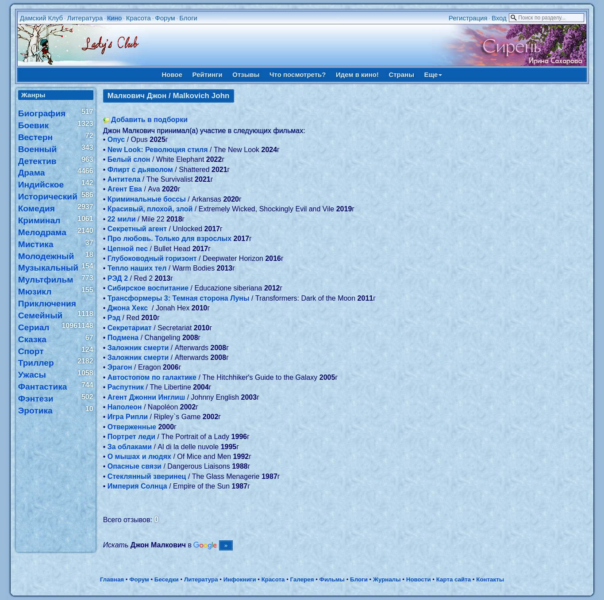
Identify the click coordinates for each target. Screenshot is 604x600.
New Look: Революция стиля (158, 149)
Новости (418, 579)
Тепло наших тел (137, 268)
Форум (165, 18)
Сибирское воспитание (148, 288)
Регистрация (468, 18)
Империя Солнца (137, 486)
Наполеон (125, 407)
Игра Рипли (128, 416)
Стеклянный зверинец (147, 476)
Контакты (490, 579)
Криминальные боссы (147, 199)
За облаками (130, 447)
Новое (172, 74)
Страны (401, 74)
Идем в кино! (357, 74)
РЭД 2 (118, 278)
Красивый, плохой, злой (150, 209)
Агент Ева (125, 189)
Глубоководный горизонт (152, 258)
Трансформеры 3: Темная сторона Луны (179, 298)
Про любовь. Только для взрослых (169, 238)
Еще (433, 74)
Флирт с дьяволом (140, 169)
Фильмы (332, 579)
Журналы (387, 579)
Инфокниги (239, 579)
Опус (116, 139)
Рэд (114, 317)
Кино (114, 18)
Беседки (166, 579)
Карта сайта (453, 579)
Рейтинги (207, 74)
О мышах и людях (139, 456)
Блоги (188, 18)
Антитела (124, 179)
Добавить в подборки (149, 119)
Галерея (302, 579)
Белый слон (129, 159)
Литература (85, 18)
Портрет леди (131, 436)
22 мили (122, 219)
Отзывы (245, 74)
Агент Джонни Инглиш (146, 397)
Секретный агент (137, 229)
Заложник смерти (138, 348)
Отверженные (132, 427)
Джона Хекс (129, 308)
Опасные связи (135, 466)
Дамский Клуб (41, 18)
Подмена (123, 337)
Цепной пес (128, 248)
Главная (112, 579)
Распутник (126, 387)
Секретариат (130, 328)
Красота (138, 18)
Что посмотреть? (297, 74)
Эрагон (120, 367)
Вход (499, 18)
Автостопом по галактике (152, 377)
